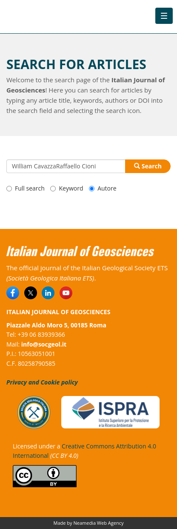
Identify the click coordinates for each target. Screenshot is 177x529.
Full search (25, 188)
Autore (102, 188)
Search (148, 166)
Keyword (66, 188)
